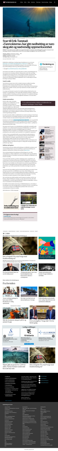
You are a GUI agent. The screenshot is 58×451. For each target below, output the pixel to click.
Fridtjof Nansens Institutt (9, 421)
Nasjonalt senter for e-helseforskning (29, 419)
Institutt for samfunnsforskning (10, 432)
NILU (5, 445)
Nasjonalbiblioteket (26, 414)
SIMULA (41, 413)
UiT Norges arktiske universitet (45, 429)
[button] (49, 1)
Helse (25, 4)
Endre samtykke (8, 400)
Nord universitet (25, 426)
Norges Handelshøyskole (27, 430)
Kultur (21, 4)
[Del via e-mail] (9, 233)
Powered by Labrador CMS (29, 449)
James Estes (27, 150)
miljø (36, 231)
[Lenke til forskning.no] (10, 4)
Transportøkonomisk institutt (45, 428)
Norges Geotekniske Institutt (27, 429)
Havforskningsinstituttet (9, 424)
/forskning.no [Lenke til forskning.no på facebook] (43, 378)
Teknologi (38, 4)
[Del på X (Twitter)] (5, 233)
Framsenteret (7, 420)
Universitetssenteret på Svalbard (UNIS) (46, 439)
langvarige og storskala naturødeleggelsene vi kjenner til (15, 63)
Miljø (29, 4)
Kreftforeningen (7, 435)
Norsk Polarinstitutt (26, 436)
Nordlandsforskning (26, 427)
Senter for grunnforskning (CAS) (45, 416)
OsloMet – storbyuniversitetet (27, 444)
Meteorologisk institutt (8, 439)
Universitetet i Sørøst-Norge (44, 438)
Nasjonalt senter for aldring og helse (28, 418)
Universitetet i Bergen (43, 432)
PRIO (41, 408)
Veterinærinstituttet (43, 442)
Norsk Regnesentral (26, 437)
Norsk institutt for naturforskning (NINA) (29, 441)
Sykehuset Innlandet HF (44, 425)
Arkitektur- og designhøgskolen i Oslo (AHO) (12, 408)
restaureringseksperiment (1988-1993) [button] (21, 120)
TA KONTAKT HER (7, 216)
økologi (32, 231)
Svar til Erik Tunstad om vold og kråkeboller (17, 68)
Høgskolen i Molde (8, 425)
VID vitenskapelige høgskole (45, 443)
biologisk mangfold (24, 231)
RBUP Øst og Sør (43, 409)
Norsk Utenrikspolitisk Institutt (28, 440)
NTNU (23, 413)
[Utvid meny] (54, 4)
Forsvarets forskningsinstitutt (9, 418)
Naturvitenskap (45, 4)
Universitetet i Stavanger (44, 436)
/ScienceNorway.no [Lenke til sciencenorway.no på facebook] (44, 382)
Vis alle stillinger (29, 344)
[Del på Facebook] (3, 233)
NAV (5, 440)
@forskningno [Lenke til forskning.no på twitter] (44, 376)
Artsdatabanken (7, 409)
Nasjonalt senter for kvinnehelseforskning (29, 421)
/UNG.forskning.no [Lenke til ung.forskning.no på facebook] (44, 380)
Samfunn (33, 4)
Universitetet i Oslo (43, 435)
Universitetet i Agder (43, 431)
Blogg (50, 4)
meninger (5, 231)
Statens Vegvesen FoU (43, 421)
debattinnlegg (12, 231)
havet (17, 231)
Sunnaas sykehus (43, 424)
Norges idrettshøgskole (26, 434)
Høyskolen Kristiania (8, 431)
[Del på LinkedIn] (7, 233)
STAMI (41, 420)
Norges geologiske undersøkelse (28, 433)
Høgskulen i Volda (7, 428)
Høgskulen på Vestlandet (9, 429)
